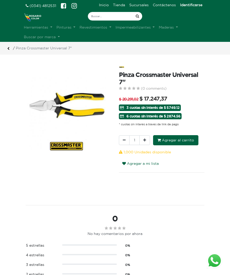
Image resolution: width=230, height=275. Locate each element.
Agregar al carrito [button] (175, 140)
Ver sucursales (37, 249)
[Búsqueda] (137, 16)
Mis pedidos (129, 261)
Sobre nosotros (86, 250)
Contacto (80, 267)
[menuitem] (104, 5)
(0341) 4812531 (41, 6)
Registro (126, 256)
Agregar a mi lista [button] (140, 163)
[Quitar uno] (124, 140)
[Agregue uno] (144, 140)
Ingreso (125, 250)
